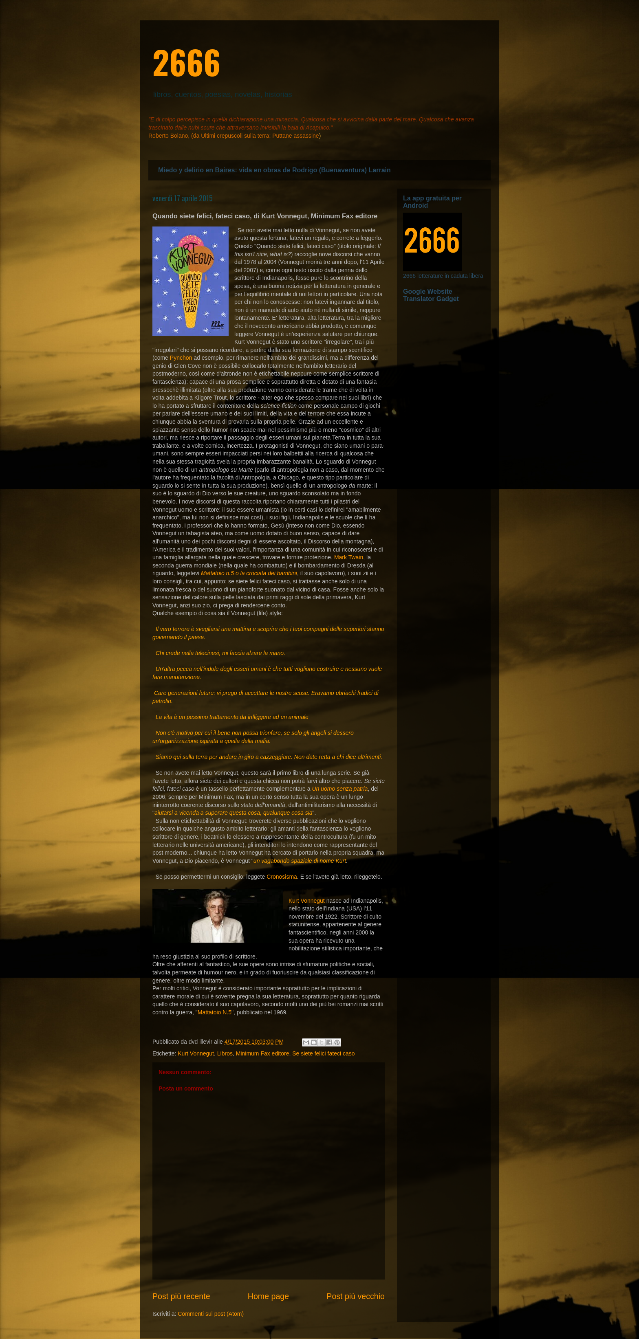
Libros (225, 1053)
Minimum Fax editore (262, 1053)
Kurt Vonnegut (307, 900)
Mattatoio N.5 (214, 1012)
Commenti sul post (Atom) (211, 1313)
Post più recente (181, 1296)
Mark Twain (348, 557)
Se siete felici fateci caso (323, 1053)
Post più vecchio (355, 1296)
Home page (268, 1296)
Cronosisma (282, 876)
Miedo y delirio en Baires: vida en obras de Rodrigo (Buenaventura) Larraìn (274, 170)
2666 (186, 61)
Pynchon (181, 357)
